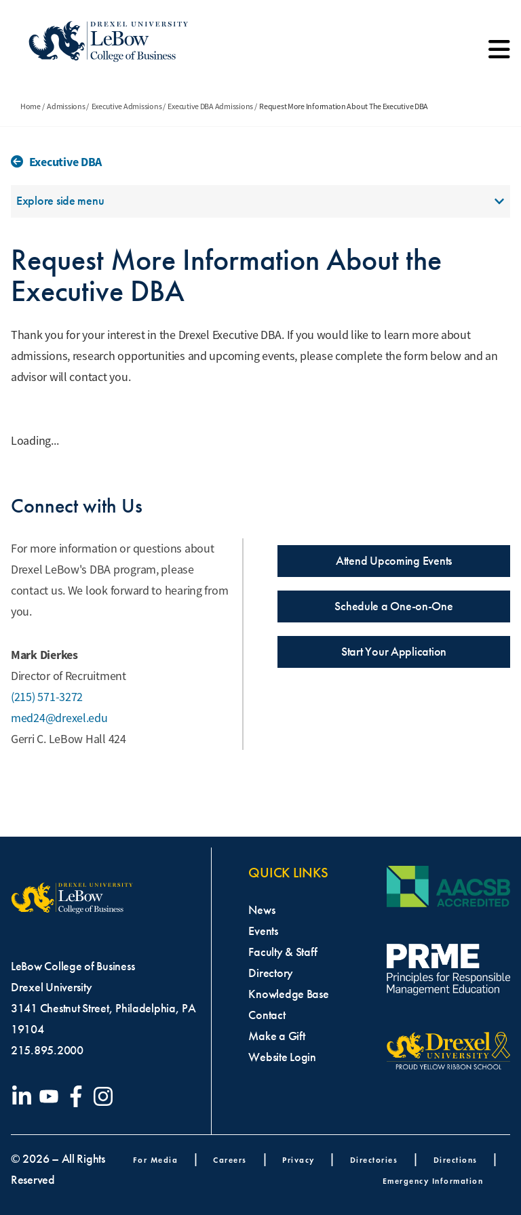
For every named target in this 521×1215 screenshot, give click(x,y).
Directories (374, 1160)
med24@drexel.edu (59, 718)
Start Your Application (393, 651)
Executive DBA (65, 162)
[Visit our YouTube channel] (51, 1096)
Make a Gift (276, 1036)
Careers (230, 1160)
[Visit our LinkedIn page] (24, 1096)
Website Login (282, 1057)
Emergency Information (433, 1181)
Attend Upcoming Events (394, 560)
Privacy (298, 1160)
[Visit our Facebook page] (78, 1096)
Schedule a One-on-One (393, 606)
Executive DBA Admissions (210, 106)
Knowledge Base (288, 994)
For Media (155, 1160)
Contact (266, 1015)
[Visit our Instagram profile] (105, 1096)
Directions (455, 1160)
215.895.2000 (47, 1050)
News (261, 909)
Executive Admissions (127, 106)
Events (262, 930)
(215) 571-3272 (47, 697)
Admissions (66, 106)
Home (30, 106)
